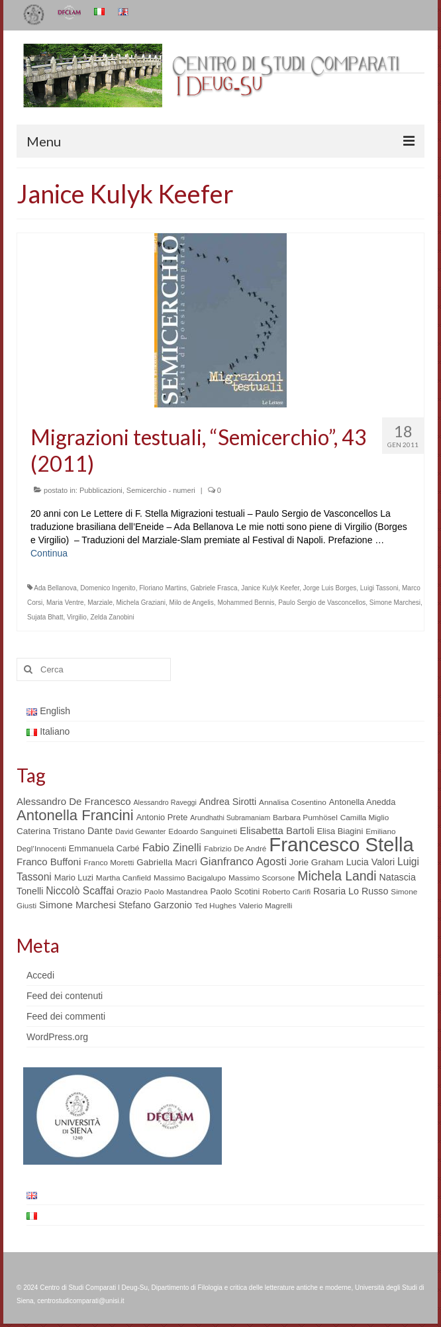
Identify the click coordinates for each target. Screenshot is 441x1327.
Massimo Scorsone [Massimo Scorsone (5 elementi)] (261, 877)
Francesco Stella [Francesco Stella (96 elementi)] (341, 844)
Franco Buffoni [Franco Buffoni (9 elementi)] (49, 861)
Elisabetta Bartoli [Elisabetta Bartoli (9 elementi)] (277, 830)
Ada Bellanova (55, 588)
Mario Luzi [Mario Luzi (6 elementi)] (73, 877)
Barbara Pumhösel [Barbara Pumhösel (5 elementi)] (305, 817)
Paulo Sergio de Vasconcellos (322, 602)
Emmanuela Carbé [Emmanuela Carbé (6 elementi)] (104, 848)
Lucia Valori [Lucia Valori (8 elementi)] (370, 862)
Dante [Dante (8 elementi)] (100, 830)
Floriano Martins (163, 588)
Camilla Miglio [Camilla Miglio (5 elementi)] (364, 817)
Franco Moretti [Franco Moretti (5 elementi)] (108, 862)
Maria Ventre (65, 602)
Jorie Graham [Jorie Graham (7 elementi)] (316, 862)
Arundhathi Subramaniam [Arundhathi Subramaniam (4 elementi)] (230, 818)
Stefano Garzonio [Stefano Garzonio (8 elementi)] (155, 905)
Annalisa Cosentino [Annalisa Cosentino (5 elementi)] (292, 802)
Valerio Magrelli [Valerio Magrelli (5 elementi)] (266, 905)
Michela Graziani (141, 602)
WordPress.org (57, 1037)
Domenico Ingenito (107, 588)
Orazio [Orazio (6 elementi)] (129, 891)
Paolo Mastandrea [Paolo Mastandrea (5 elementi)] (176, 891)
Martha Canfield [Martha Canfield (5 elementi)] (123, 877)
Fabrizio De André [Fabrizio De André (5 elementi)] (235, 848)
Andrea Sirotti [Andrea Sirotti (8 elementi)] (227, 801)
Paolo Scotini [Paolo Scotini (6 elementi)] (235, 891)
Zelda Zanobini (112, 617)
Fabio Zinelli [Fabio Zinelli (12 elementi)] (171, 847)
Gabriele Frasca (214, 588)
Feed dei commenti (65, 1016)
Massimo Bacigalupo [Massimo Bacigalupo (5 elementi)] (190, 877)
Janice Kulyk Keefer (270, 588)
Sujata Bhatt (45, 617)
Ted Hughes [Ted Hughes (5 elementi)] (215, 905)
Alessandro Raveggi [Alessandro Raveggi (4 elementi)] (164, 802)
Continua (49, 553)
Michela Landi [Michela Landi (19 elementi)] (336, 876)
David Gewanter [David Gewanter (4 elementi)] (140, 831)
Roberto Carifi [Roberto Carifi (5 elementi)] (286, 891)
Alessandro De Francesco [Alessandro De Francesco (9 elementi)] (74, 801)
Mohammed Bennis (245, 602)
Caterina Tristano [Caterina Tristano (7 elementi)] (51, 831)
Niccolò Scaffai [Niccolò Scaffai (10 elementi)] (80, 890)
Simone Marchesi (394, 602)
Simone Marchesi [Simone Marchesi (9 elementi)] (77, 904)
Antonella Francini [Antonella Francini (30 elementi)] (75, 815)
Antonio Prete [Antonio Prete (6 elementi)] (162, 817)
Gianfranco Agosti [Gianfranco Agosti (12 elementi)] (243, 861)
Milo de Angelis (192, 602)
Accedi (40, 975)
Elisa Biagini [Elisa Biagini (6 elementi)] (340, 831)
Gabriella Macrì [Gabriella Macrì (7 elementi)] (166, 862)
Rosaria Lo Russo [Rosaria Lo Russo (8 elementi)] (350, 891)
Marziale (100, 602)
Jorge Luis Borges (330, 588)
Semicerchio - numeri (160, 490)
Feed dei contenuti (64, 995)
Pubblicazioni (100, 490)
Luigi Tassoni (379, 588)
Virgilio (77, 617)
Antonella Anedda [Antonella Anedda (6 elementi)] (362, 802)
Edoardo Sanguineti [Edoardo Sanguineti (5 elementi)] (202, 831)
